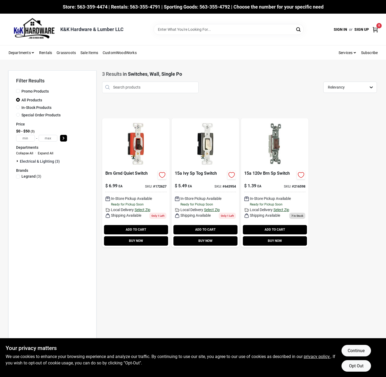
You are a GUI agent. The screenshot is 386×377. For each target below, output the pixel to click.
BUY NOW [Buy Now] (136, 241)
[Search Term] (229, 29)
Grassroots (66, 53)
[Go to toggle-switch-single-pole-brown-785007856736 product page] (136, 182)
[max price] (48, 138)
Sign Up (361, 29)
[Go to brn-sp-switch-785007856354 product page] (275, 182)
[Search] (299, 29)
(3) (31, 176)
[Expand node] (18, 161)
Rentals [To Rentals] (45, 53)
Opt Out (356, 365)
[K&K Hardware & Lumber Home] (32, 29)
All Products (31, 100)
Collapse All (24, 153)
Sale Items (89, 53)
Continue (356, 350)
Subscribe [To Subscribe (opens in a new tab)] (369, 53)
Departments (20, 53)
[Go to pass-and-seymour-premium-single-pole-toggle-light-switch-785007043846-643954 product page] (205, 182)
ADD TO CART (136, 229)
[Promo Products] (18, 91)
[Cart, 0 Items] (375, 29)
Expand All (45, 153)
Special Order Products (41, 115)
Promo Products (35, 91)
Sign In (340, 29)
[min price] (25, 138)
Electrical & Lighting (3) (40, 161)
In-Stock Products (36, 107)
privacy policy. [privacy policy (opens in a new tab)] (317, 356)
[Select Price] (63, 138)
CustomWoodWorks (120, 53)
